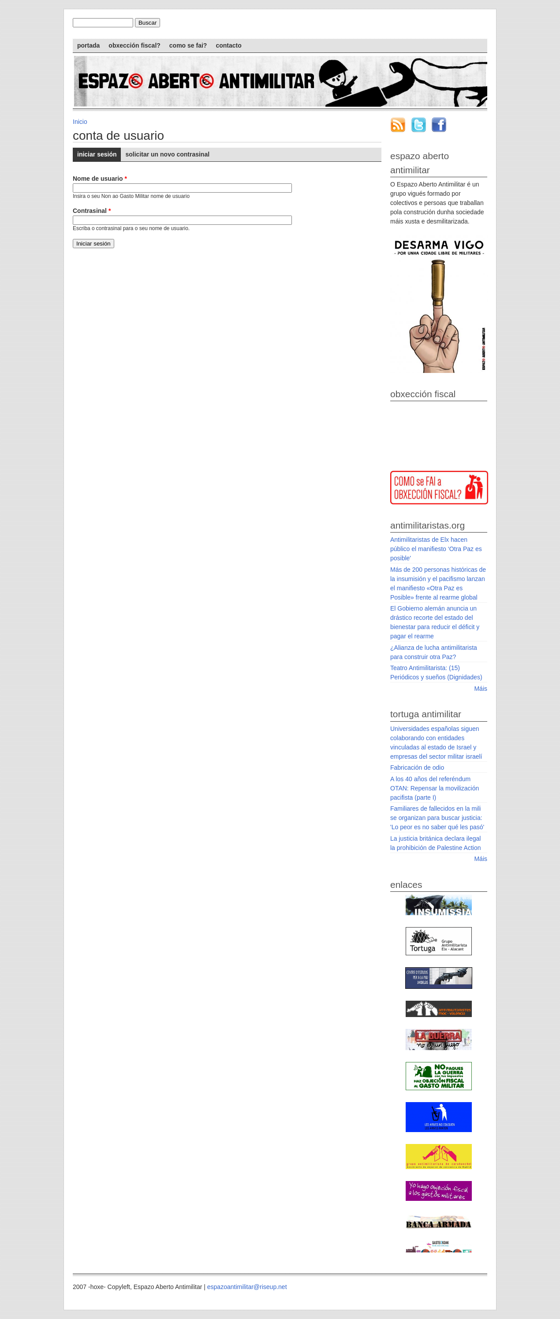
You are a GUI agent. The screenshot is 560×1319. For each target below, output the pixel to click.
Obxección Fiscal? (134, 45)
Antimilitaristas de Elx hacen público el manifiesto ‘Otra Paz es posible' (436, 549)
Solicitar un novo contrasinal (167, 154)
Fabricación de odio (417, 767)
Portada (88, 45)
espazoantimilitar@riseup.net (247, 1286)
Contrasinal (92, 210)
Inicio (80, 121)
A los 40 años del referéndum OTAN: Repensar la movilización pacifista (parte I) (434, 788)
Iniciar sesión (99, 153)
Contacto (228, 45)
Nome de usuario (100, 178)
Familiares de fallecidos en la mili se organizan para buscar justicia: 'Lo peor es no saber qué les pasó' (437, 818)
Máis (480, 688)
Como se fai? (188, 45)
